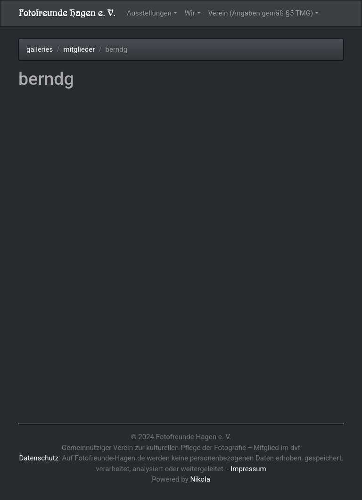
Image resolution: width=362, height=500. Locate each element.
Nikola (200, 479)
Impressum (248, 469)
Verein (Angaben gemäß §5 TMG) (260, 13)
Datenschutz (38, 458)
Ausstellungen (149, 13)
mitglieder (79, 49)
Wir (190, 13)
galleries (39, 49)
